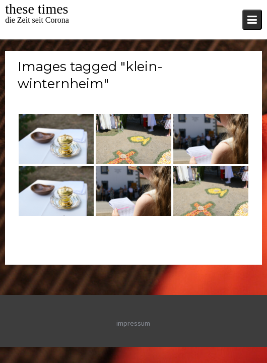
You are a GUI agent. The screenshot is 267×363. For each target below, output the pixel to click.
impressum (133, 323)
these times (36, 9)
